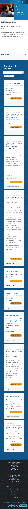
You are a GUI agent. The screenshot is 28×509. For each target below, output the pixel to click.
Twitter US (11, 505)
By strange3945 (10, 423)
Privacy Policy (14, 502)
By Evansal (9, 271)
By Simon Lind (9, 111)
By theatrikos (10, 348)
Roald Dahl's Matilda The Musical (13, 321)
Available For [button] (5, 54)
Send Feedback (23, 505)
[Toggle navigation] (1, 1)
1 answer (10, 103)
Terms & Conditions (7, 502)
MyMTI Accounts (15, 2)
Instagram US (17, 505)
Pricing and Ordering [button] (7, 58)
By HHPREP (8, 139)
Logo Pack (17, 116)
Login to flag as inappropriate (15, 85)
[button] (19, 2)
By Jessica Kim (9, 83)
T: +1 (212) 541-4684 (14, 468)
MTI (17, 9)
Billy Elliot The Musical (11, 117)
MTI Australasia (21, 15)
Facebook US (9, 505)
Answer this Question (15, 98)
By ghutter (9, 396)
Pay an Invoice (18, 17)
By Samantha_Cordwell (12, 194)
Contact (19, 502)
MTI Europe (19, 12)
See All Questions (8, 75)
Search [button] (23, 2)
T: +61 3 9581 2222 (14, 494)
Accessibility (24, 502)
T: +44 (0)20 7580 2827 (14, 479)
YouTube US (14, 505)
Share (4, 50)
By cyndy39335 (10, 315)
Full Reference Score (14, 87)
